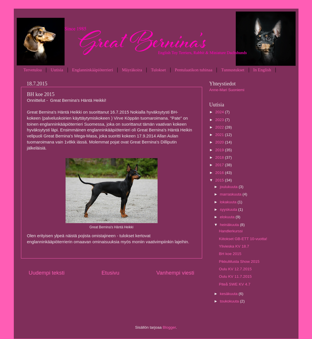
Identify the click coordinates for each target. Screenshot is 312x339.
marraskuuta (231, 194)
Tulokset (158, 70)
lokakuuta (229, 202)
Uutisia (57, 70)
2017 (220, 165)
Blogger (169, 327)
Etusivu (110, 273)
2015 (220, 180)
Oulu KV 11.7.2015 (235, 276)
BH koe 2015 (230, 254)
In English (262, 70)
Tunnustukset (232, 70)
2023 (220, 120)
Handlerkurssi (231, 231)
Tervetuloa (32, 70)
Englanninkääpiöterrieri (92, 70)
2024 (220, 112)
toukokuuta (230, 301)
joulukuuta (229, 187)
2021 (220, 135)
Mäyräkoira (132, 70)
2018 (220, 157)
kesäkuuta (229, 294)
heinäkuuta (230, 225)
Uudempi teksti (47, 273)
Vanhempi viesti (175, 273)
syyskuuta (229, 209)
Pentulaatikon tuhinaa (193, 70)
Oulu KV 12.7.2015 (235, 269)
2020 (220, 142)
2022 (220, 127)
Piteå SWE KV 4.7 (234, 284)
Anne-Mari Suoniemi (226, 90)
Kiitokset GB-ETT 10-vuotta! (243, 239)
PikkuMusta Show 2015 (239, 261)
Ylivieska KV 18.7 (234, 246)
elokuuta (228, 217)
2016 (220, 173)
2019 (220, 150)
